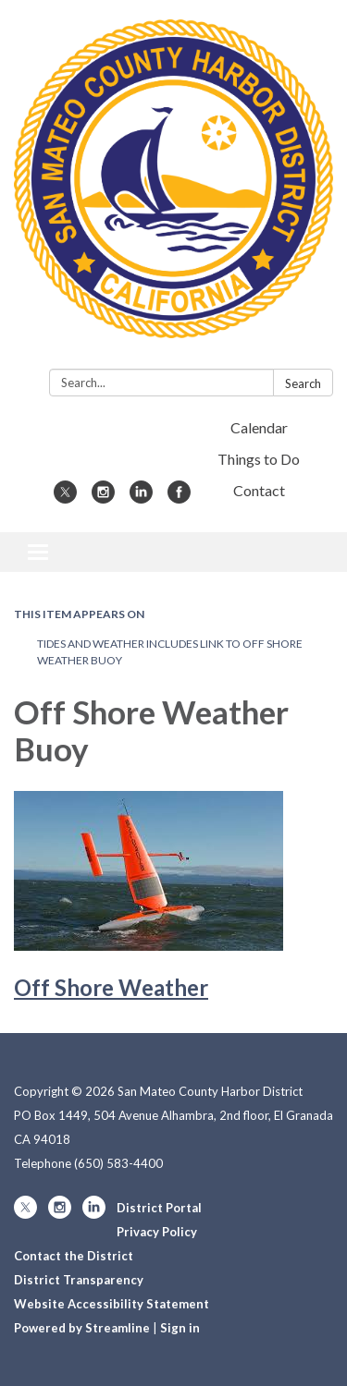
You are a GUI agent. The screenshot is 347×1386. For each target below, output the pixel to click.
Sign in (180, 1327)
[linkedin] (141, 497)
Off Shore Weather (111, 987)
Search (303, 383)
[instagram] (103, 497)
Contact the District (73, 1255)
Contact (259, 490)
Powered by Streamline (82, 1327)
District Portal (159, 1207)
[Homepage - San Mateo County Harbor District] (173, 188)
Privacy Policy (157, 1231)
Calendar (259, 427)
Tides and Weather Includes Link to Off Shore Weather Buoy (170, 652)
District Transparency (78, 1279)
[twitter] (65, 497)
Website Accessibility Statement (111, 1303)
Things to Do (258, 459)
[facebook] (179, 497)
